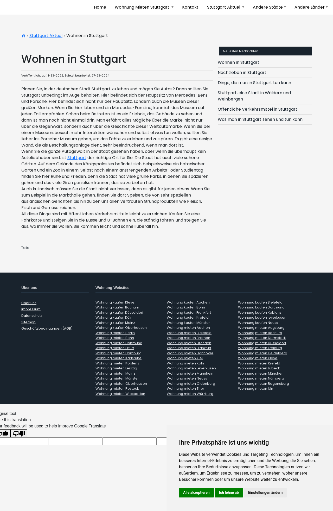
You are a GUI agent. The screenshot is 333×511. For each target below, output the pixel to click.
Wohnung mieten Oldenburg (191, 383)
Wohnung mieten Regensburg (263, 383)
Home (100, 7)
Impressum (31, 309)
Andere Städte (268, 7)
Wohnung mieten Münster (117, 378)
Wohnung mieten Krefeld (259, 363)
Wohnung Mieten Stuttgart (142, 7)
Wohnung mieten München (261, 373)
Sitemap (28, 322)
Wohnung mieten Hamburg (118, 353)
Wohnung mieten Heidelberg (262, 353)
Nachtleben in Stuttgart (242, 72)
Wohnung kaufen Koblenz (259, 312)
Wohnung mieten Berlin (115, 332)
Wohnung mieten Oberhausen (121, 383)
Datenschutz (31, 315)
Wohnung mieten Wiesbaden (120, 393)
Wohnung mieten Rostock (117, 388)
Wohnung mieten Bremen (188, 337)
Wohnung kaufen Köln (113, 317)
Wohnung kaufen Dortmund (261, 307)
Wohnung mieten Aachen (188, 327)
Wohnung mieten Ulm (256, 388)
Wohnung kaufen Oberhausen (121, 327)
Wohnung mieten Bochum (260, 332)
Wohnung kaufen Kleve (115, 302)
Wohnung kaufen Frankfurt (189, 312)
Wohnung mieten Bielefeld (189, 332)
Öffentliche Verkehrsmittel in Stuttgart (257, 109)
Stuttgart (76, 158)
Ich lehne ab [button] (229, 492)
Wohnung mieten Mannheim (191, 373)
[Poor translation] (19, 433)
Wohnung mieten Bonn (114, 337)
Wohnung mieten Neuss (187, 378)
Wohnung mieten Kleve (257, 358)
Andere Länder (309, 7)
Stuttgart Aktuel (224, 7)
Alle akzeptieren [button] (196, 492)
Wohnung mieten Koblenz (117, 363)
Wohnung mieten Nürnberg (261, 378)
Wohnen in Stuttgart (238, 62)
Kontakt (190, 7)
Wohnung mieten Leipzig (116, 368)
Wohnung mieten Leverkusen (191, 368)
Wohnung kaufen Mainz (115, 322)
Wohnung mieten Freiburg (260, 347)
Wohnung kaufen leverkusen (262, 317)
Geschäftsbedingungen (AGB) (47, 328)
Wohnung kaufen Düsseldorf (119, 312)
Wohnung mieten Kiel (185, 358)
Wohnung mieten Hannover (190, 353)
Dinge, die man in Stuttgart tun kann (254, 83)
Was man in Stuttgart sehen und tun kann (260, 119)
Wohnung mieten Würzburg (190, 393)
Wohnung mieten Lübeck (259, 368)
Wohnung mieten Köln (185, 363)
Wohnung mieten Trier (185, 388)
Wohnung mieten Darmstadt (262, 337)
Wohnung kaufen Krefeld (188, 317)
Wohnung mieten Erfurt (114, 347)
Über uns (28, 302)
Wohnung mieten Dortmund (118, 342)
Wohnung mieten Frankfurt (189, 347)
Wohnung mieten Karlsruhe (118, 358)
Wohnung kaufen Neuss (258, 322)
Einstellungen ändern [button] (265, 492)
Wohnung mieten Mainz (115, 373)
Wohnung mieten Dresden (189, 342)
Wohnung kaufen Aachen (188, 302)
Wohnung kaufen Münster (188, 322)
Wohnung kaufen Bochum (117, 307)
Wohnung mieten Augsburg (261, 327)
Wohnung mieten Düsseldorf (262, 342)
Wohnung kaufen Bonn (186, 307)
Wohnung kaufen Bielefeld (260, 302)
